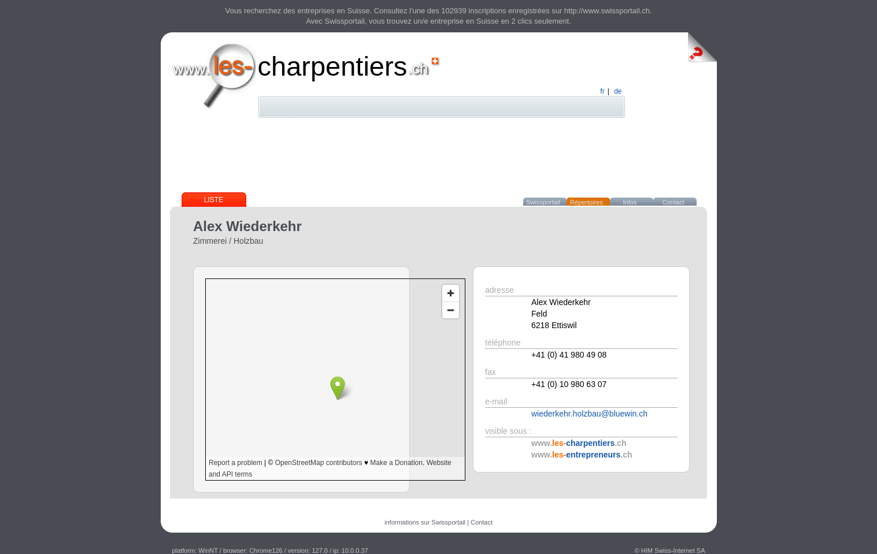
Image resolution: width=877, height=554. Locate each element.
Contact (673, 202)
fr (602, 91)
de (617, 91)
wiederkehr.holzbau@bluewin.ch (589, 413)
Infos (630, 202)
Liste (213, 200)
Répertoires (586, 202)
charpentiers (333, 66)
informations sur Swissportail (424, 522)
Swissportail (543, 202)
